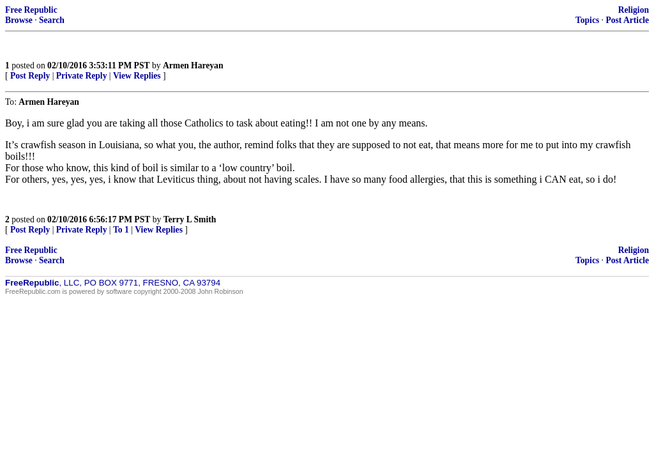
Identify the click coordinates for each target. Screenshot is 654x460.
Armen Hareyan (193, 65)
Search (52, 20)
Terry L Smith (190, 219)
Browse (19, 20)
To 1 (121, 229)
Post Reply (30, 75)
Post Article (627, 20)
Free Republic (31, 10)
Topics (587, 20)
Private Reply (81, 75)
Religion (633, 10)
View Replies (137, 75)
